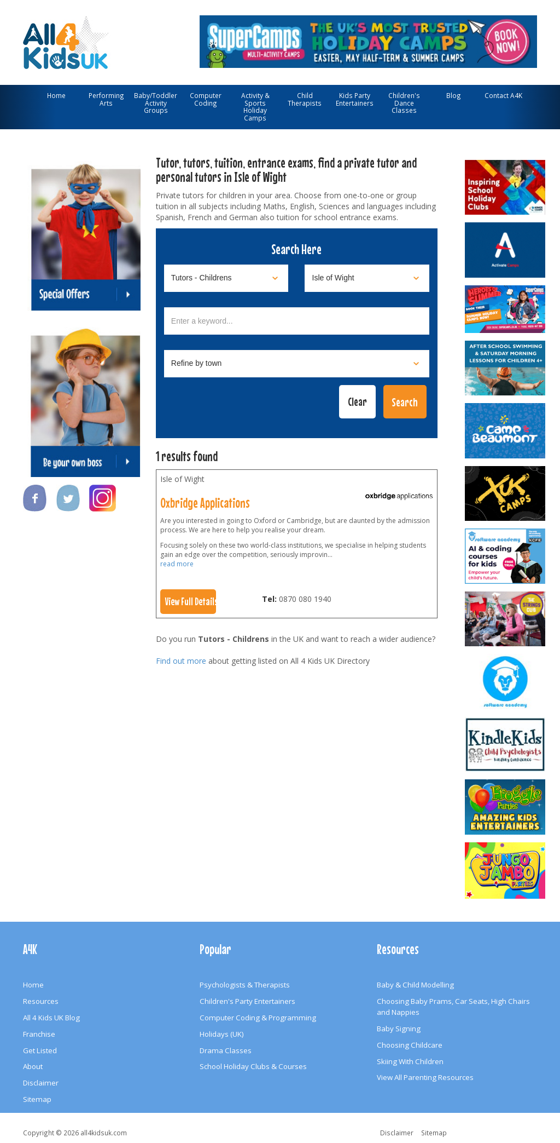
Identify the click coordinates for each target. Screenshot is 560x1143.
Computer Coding (205, 99)
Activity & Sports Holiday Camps (255, 106)
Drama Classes (226, 1050)
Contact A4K (503, 95)
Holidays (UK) (222, 1034)
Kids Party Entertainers (355, 99)
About (33, 1066)
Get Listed (40, 1050)
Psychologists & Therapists (245, 985)
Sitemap (37, 1099)
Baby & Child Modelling (415, 985)
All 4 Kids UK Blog (51, 1018)
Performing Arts (106, 99)
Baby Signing (399, 1028)
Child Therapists (305, 99)
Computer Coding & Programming (258, 1018)
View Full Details (190, 601)
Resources (41, 1001)
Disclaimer (41, 1083)
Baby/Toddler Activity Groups (155, 102)
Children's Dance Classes (404, 102)
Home (56, 95)
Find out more (181, 661)
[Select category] (226, 278)
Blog (453, 95)
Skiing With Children (410, 1061)
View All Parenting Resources (425, 1077)
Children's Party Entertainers (247, 1001)
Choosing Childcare (409, 1045)
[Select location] (367, 278)
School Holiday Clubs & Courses (253, 1066)
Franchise (39, 1034)
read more (177, 563)
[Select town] (297, 363)
